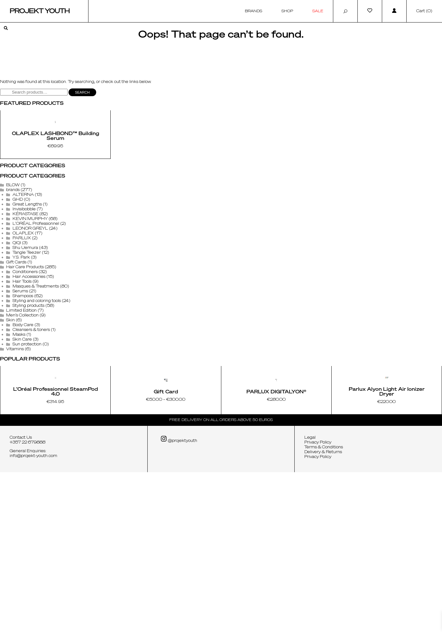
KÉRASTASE (25, 294)
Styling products (28, 386)
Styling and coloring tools (37, 381)
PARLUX (22, 318)
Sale (317, 11)
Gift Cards (16, 342)
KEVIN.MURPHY (30, 299)
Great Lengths (27, 285)
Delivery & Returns (323, 612)
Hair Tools (22, 362)
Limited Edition (21, 391)
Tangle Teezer (27, 333)
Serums (20, 371)
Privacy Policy (317, 602)
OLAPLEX (23, 314)
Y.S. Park (21, 338)
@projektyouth (179, 599)
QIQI (17, 323)
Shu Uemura (25, 328)
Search (82, 92)
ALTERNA (23, 275)
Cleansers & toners (31, 410)
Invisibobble (24, 289)
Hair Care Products (25, 347)
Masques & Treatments (36, 367)
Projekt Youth (40, 11)
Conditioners (25, 352)
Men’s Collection (22, 396)
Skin (10, 400)
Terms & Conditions (323, 607)
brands (13, 270)
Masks (19, 415)
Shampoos (23, 376)
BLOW (13, 265)
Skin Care (22, 420)
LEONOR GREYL (30, 309)
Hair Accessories (29, 357)
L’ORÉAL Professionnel (36, 304)
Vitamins (15, 429)
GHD (18, 280)
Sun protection (27, 424)
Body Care (23, 405)
